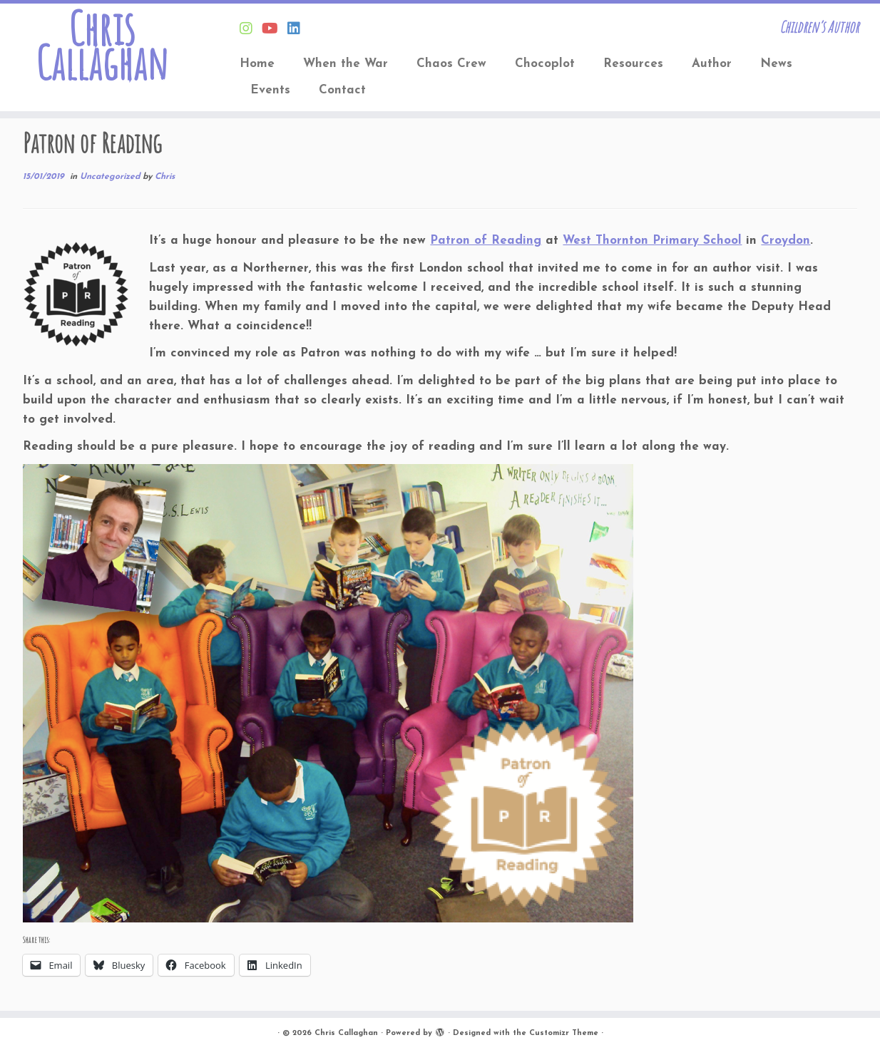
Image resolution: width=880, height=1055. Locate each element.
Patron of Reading (485, 241)
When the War (345, 64)
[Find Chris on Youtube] (274, 30)
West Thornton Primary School (652, 241)
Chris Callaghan (102, 45)
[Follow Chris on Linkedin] (298, 30)
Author (712, 64)
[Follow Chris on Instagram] (251, 30)
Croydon (785, 241)
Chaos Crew (451, 64)
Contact (342, 90)
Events (270, 90)
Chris (165, 177)
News (776, 64)
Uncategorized (111, 177)
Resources (633, 64)
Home (257, 64)
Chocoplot (545, 64)
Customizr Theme (563, 1033)
